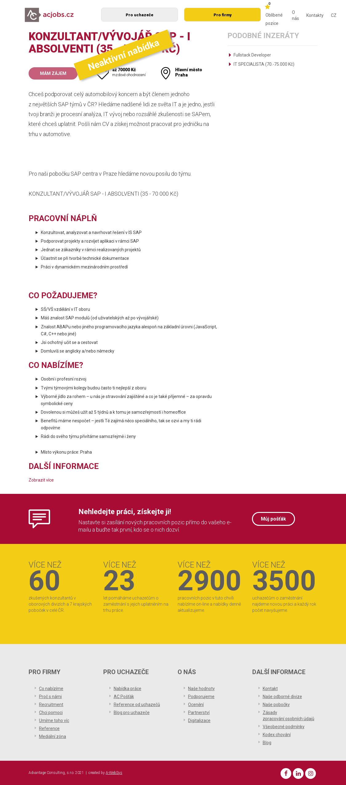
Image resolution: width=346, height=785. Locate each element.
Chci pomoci (51, 712)
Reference (49, 728)
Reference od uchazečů (137, 704)
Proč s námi (50, 696)
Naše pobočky (276, 704)
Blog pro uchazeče (132, 712)
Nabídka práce (127, 688)
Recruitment (51, 704)
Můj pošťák (273, 519)
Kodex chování (277, 734)
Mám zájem (53, 73)
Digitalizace (199, 720)
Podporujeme (201, 696)
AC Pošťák (124, 696)
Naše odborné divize (282, 696)
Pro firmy (223, 15)
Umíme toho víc (54, 720)
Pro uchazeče (139, 15)
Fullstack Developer (252, 55)
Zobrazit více (41, 480)
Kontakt (270, 688)
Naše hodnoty (201, 688)
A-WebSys (114, 773)
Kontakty (315, 15)
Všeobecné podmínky (284, 726)
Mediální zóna (52, 736)
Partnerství (199, 712)
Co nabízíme (51, 688)
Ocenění (196, 704)
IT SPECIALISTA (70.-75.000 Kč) (264, 64)
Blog (267, 742)
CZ (333, 15)
